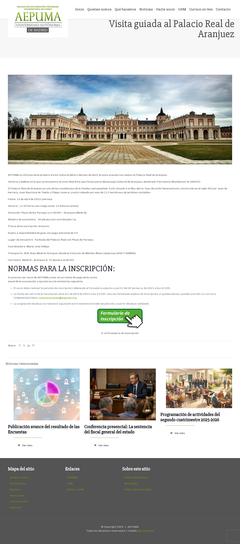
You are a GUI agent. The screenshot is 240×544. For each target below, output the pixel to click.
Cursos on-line (19, 501)
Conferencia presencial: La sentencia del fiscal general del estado (118, 429)
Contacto (15, 507)
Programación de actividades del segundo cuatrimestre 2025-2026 (190, 417)
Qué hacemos (18, 483)
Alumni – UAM (75, 489)
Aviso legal (130, 483)
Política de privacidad (137, 489)
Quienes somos (19, 477)
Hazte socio (17, 495)
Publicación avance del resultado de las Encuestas (44, 429)
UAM (70, 483)
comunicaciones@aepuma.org (58, 297)
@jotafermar (146, 530)
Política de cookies (135, 477)
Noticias (15, 489)
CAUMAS (72, 477)
